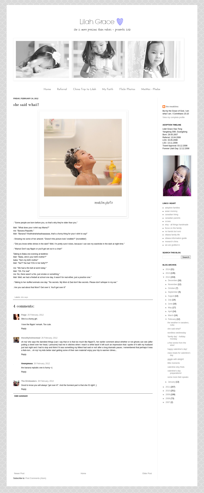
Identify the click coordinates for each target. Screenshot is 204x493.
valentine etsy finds (176, 367)
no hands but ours (173, 231)
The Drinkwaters (29, 381)
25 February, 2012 (36, 315)
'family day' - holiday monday (176, 337)
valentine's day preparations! (175, 372)
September (173, 292)
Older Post (147, 473)
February (172, 319)
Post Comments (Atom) (35, 478)
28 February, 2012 (46, 381)
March (171, 315)
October (172, 288)
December (173, 280)
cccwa (167, 221)
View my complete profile (174, 117)
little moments (174, 363)
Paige (24, 315)
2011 (168, 387)
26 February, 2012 (49, 338)
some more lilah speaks (178, 377)
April (170, 311)
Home (47, 89)
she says (24, 297)
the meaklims (172, 106)
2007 (168, 402)
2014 (168, 269)
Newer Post (19, 473)
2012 (168, 277)
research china (171, 241)
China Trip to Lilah (84, 89)
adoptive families (172, 208)
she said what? (174, 329)
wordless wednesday (177, 333)
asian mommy (171, 211)
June (170, 304)
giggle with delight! (176, 359)
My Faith (107, 89)
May (170, 307)
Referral (62, 89)
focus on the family (173, 228)
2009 (168, 394)
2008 (168, 398)
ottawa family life (172, 235)
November (173, 284)
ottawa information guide (176, 238)
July (170, 300)
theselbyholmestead (30, 338)
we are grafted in (172, 245)
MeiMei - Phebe (150, 89)
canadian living (171, 214)
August (171, 296)
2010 (168, 391)
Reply (23, 328)
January (172, 382)
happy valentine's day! (177, 349)
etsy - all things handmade (176, 224)
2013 (168, 273)
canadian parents (172, 218)
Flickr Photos (127, 89)
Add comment (21, 396)
